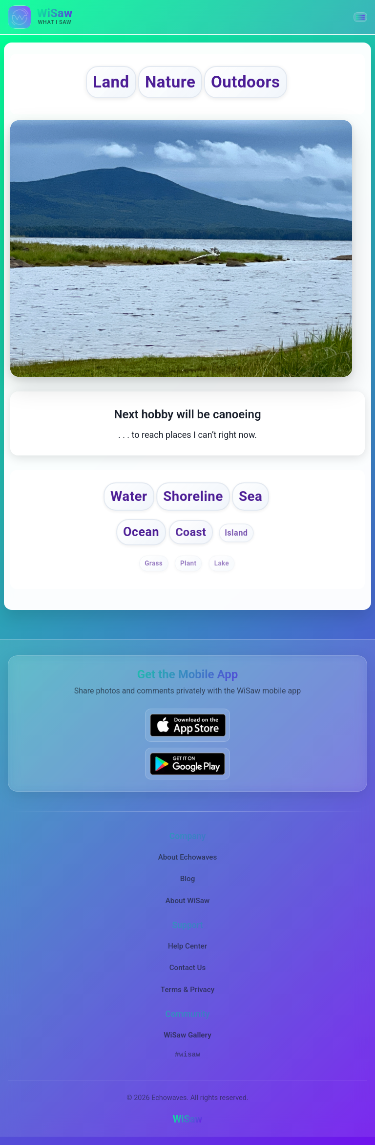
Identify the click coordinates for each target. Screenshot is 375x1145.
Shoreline (193, 496)
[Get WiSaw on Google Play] (187, 764)
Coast (191, 533)
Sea (251, 496)
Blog (187, 879)
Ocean (141, 532)
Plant (188, 564)
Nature (170, 81)
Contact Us (187, 968)
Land (110, 81)
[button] (360, 17)
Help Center (187, 947)
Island (236, 534)
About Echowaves (187, 858)
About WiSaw (187, 901)
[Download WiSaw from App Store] (187, 726)
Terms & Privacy (187, 990)
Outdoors (246, 81)
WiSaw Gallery (187, 1036)
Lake (221, 564)
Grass (154, 564)
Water (128, 496)
